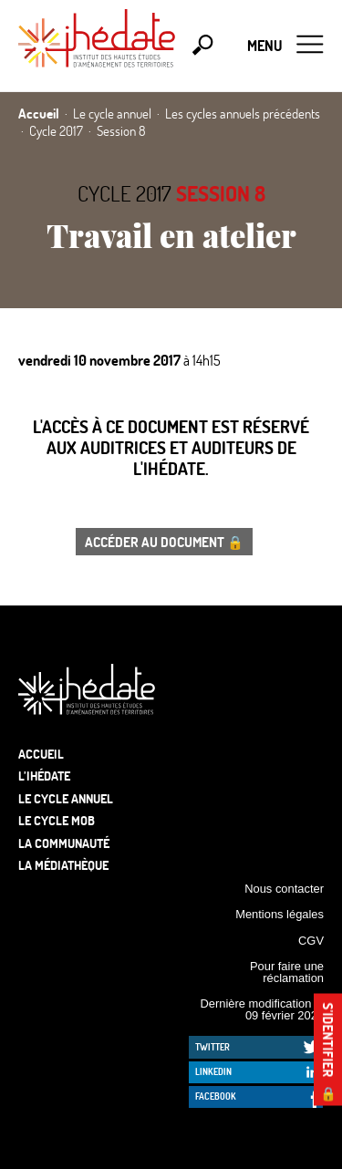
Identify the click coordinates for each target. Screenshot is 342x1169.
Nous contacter (284, 888)
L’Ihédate (44, 775)
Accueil (41, 753)
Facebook (215, 1096)
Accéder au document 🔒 (164, 542)
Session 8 (220, 193)
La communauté (63, 843)
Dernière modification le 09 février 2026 (262, 1009)
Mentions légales (279, 914)
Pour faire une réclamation (287, 972)
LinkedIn (213, 1071)
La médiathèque (63, 865)
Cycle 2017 (124, 193)
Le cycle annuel (65, 798)
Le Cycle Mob (56, 820)
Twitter (212, 1046)
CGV (311, 940)
